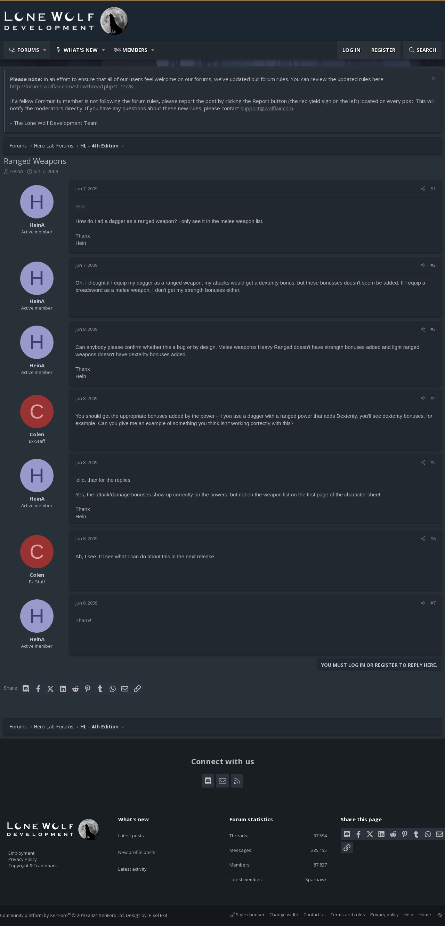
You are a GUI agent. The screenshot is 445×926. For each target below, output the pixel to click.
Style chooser (240, 914)
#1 (429, 192)
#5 (429, 466)
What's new (81, 49)
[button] (45, 50)
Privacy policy (377, 914)
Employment (30, 848)
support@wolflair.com (279, 111)
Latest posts (137, 827)
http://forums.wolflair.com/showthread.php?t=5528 (75, 89)
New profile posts (143, 841)
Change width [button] (276, 914)
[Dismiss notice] (429, 82)
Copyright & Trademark (43, 863)
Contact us (308, 914)
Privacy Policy (31, 855)
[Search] (422, 50)
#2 (429, 268)
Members (134, 49)
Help (401, 914)
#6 (429, 542)
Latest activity (139, 854)
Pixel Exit (165, 915)
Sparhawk (311, 878)
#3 (429, 332)
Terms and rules (341, 914)
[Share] (419, 192)
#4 (429, 402)
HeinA (20, 174)
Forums (28, 49)
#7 (429, 606)
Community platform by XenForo (69, 915)
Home (418, 914)
